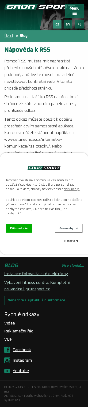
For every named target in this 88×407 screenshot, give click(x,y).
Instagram (22, 360)
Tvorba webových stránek (41, 395)
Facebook (22, 350)
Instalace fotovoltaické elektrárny (36, 274)
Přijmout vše (19, 228)
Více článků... (72, 265)
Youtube (21, 371)
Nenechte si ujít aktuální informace (36, 300)
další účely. (72, 189)
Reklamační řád (19, 331)
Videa (9, 323)
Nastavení (71, 241)
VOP (8, 339)
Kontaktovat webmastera (59, 387)
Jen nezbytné (68, 228)
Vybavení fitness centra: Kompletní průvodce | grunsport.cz (37, 286)
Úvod (8, 36)
